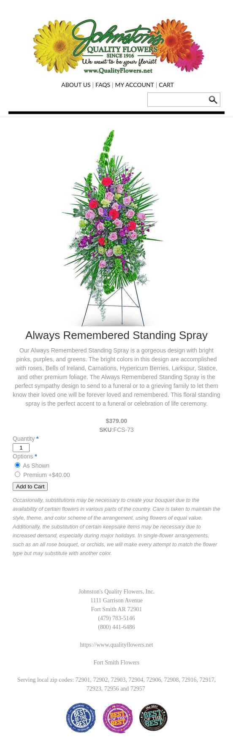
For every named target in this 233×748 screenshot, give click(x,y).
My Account (134, 84)
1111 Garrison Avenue (116, 600)
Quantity (24, 438)
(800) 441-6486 (116, 627)
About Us (75, 84)
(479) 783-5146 (116, 618)
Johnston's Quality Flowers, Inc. (116, 591)
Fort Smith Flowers (117, 662)
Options (23, 456)
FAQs (102, 84)
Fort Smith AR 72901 (116, 609)
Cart (166, 84)
